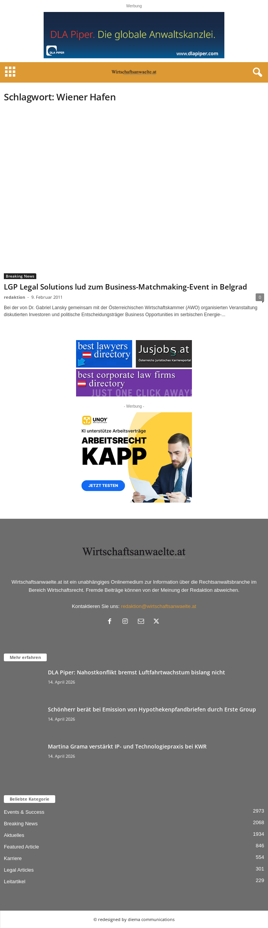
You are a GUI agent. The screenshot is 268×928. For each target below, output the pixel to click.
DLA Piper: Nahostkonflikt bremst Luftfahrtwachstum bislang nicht (136, 672)
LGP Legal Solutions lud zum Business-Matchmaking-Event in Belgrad (125, 287)
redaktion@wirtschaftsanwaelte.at (158, 606)
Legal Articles (19, 870)
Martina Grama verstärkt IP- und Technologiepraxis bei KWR (127, 746)
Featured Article (21, 847)
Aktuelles (14, 835)
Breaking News (20, 276)
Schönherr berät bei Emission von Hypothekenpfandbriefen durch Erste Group (152, 709)
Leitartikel (14, 881)
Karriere (13, 858)
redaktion (14, 297)
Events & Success (24, 812)
